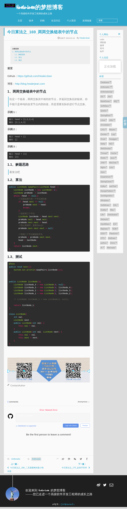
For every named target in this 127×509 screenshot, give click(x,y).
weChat (113, 186)
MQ (116, 101)
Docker (105, 134)
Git (103, 96)
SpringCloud (107, 181)
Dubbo (104, 209)
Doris (113, 243)
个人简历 (81, 20)
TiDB (115, 228)
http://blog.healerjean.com (30, 85)
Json (103, 172)
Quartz (104, 110)
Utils (112, 120)
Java (113, 157)
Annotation (106, 124)
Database (106, 82)
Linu (111, 167)
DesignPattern (108, 191)
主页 (30, 20)
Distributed (113, 214)
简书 (102, 48)
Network (105, 219)
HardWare (106, 224)
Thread (104, 153)
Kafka (104, 186)
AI (103, 247)
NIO (111, 143)
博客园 (103, 42)
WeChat (113, 162)
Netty (104, 143)
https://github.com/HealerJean (35, 78)
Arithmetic (15, 461)
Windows (105, 200)
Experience (107, 176)
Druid (104, 139)
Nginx (104, 167)
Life (103, 214)
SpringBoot (106, 115)
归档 (52, 20)
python (104, 243)
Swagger (113, 139)
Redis (104, 157)
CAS (104, 129)
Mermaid (111, 247)
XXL (115, 205)
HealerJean (85, 40)
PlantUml (114, 233)
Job (110, 96)
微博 (102, 45)
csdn (102, 39)
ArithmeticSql (107, 91)
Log (113, 134)
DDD (104, 233)
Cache (114, 153)
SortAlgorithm (107, 195)
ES (115, 224)
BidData (112, 238)
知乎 (102, 51)
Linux (104, 120)
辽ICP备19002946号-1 (68, 506)
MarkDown (106, 101)
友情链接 (97, 20)
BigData (105, 228)
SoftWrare (106, 205)
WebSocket (106, 148)
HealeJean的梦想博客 (39, 7)
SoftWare (106, 106)
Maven (112, 129)
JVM (104, 162)
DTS (103, 238)
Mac (112, 209)
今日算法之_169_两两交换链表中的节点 (42, 34)
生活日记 (65, 20)
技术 (41, 20)
